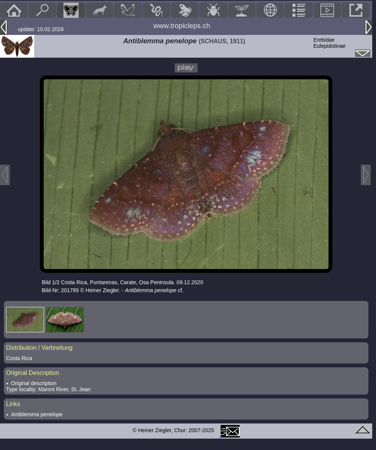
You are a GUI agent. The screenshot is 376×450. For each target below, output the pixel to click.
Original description (34, 383)
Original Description (32, 373)
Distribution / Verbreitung (39, 348)
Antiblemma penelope (36, 414)
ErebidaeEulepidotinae (329, 43)
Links (13, 404)
